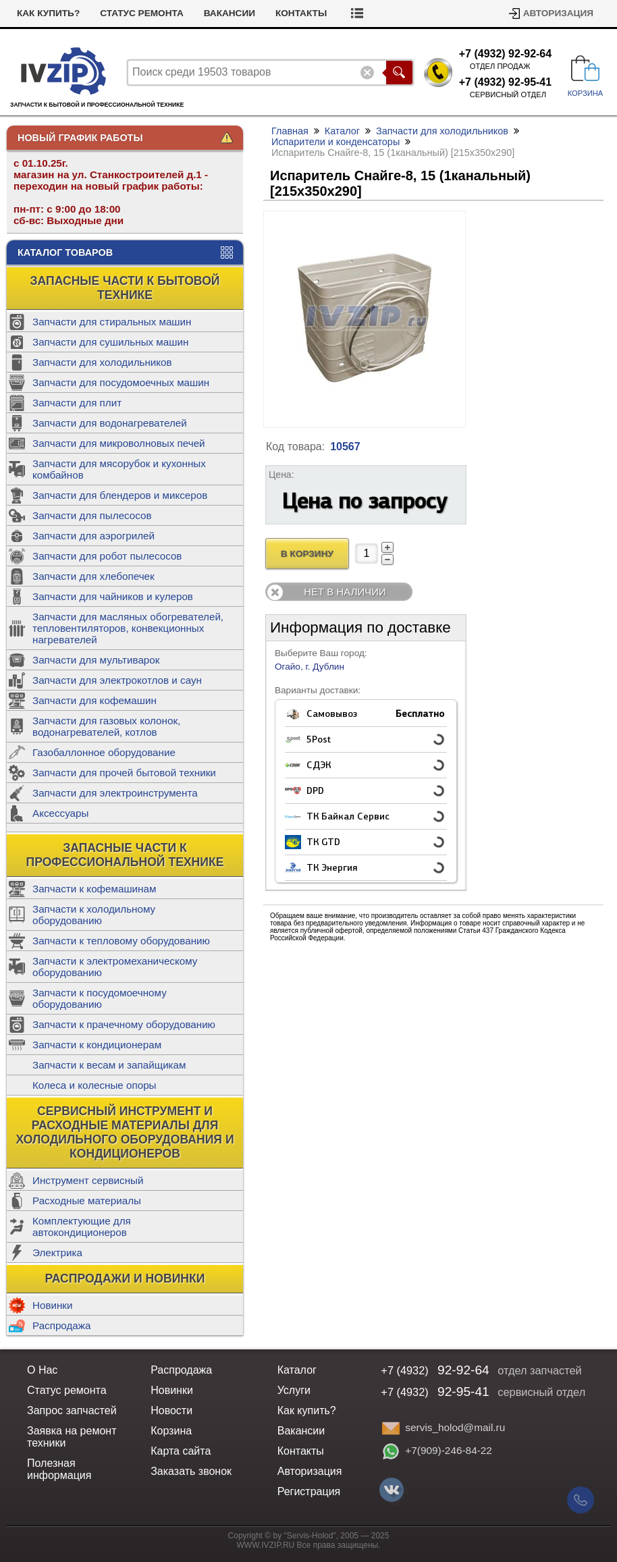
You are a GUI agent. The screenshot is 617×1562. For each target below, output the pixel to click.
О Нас (42, 1370)
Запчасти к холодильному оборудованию (93, 914)
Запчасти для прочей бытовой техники (124, 772)
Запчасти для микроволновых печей (118, 443)
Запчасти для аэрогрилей (93, 535)
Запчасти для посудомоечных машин (120, 382)
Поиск (399, 72)
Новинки (52, 1305)
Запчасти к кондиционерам (96, 1044)
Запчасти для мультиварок (95, 660)
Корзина (171, 1430)
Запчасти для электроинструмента (115, 793)
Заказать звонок (191, 1471)
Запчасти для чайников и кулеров (112, 596)
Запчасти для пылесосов (92, 515)
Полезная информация (59, 1469)
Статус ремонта (142, 13)
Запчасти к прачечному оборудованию (123, 1024)
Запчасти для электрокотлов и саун (117, 680)
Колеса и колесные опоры (94, 1085)
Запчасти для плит (77, 402)
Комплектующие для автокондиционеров (81, 1226)
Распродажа (61, 1325)
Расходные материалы (86, 1200)
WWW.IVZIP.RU (266, 1545)
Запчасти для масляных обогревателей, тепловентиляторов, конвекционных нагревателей (127, 628)
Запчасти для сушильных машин (110, 342)
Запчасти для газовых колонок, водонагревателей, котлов (106, 726)
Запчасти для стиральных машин (111, 321)
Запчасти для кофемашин (94, 700)
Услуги (294, 1390)
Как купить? (48, 13)
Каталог (342, 131)
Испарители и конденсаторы (335, 141)
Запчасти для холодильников (102, 362)
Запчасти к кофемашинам (94, 888)
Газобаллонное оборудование (104, 752)
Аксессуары (60, 813)
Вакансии (229, 13)
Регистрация (309, 1491)
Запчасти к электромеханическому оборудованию (114, 966)
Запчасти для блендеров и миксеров (119, 495)
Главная (289, 131)
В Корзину (307, 554)
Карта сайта (181, 1451)
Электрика (57, 1252)
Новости (171, 1410)
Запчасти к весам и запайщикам (109, 1065)
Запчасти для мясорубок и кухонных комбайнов (119, 469)
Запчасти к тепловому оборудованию (121, 940)
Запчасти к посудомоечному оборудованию (99, 998)
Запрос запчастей (72, 1410)
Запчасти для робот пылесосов (107, 556)
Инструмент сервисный (87, 1180)
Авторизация (558, 13)
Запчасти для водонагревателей (109, 423)
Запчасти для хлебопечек (93, 576)
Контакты (301, 13)
